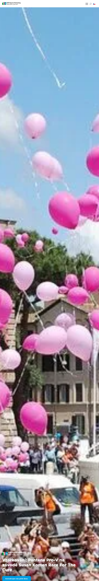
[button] (94, 4)
